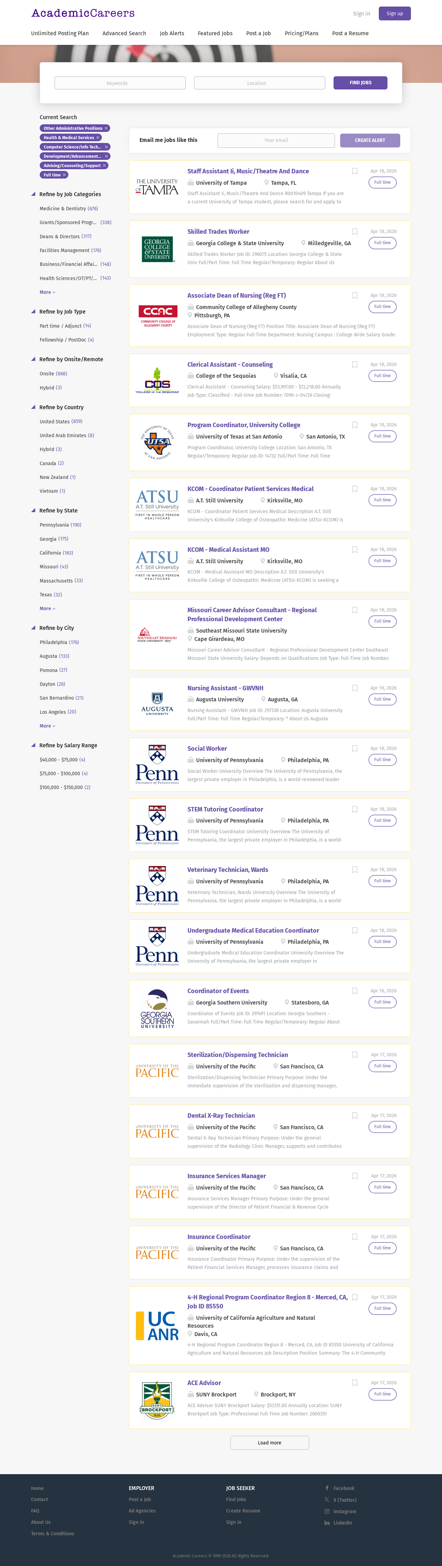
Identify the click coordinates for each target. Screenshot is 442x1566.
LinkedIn (343, 1523)
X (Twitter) (345, 1500)
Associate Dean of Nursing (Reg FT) (237, 295)
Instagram (345, 1512)
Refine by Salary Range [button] (67, 745)
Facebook (344, 1488)
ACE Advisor (204, 1383)
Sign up (395, 14)
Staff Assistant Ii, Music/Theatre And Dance (248, 171)
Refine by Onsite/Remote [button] (70, 359)
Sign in (361, 13)
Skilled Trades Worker (218, 232)
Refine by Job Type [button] (62, 311)
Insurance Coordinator (219, 1237)
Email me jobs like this (169, 140)
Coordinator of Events (218, 991)
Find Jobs (361, 83)
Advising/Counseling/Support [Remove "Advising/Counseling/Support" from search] (72, 165)
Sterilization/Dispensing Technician (238, 1055)
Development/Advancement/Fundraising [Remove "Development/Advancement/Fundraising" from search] (77, 156)
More (45, 292)
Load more (269, 1443)
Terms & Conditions (52, 1534)
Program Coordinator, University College (244, 425)
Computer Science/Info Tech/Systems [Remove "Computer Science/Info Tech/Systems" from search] (77, 147)
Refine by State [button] (58, 510)
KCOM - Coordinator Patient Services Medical (251, 489)
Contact (39, 1499)
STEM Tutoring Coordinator (225, 809)
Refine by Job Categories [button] (69, 194)
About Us (41, 1522)
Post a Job (140, 1499)
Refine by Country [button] (61, 407)
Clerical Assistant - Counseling (230, 364)
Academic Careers (190, 1556)
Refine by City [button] (56, 628)
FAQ (35, 1511)
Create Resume (243, 1511)
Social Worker (207, 748)
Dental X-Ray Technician (221, 1116)
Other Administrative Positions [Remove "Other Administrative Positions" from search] (73, 128)
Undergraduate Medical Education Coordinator (253, 930)
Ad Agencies (142, 1511)
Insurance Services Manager (227, 1176)
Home (37, 1488)
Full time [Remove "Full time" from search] (52, 175)
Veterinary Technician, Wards (228, 870)
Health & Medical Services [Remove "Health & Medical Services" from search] (69, 137)
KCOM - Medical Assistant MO (228, 550)
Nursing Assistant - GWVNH (225, 688)
